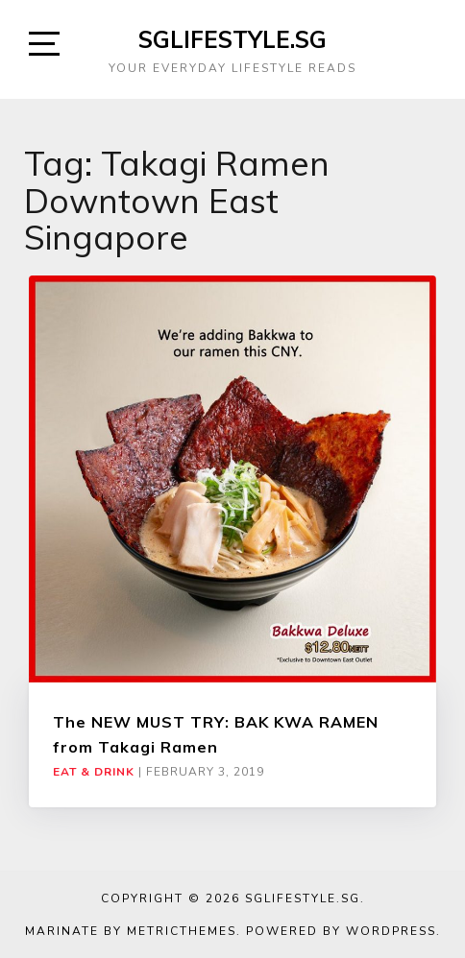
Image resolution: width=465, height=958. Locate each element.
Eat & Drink (94, 771)
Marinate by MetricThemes (130, 931)
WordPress (391, 931)
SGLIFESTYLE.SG (232, 39)
